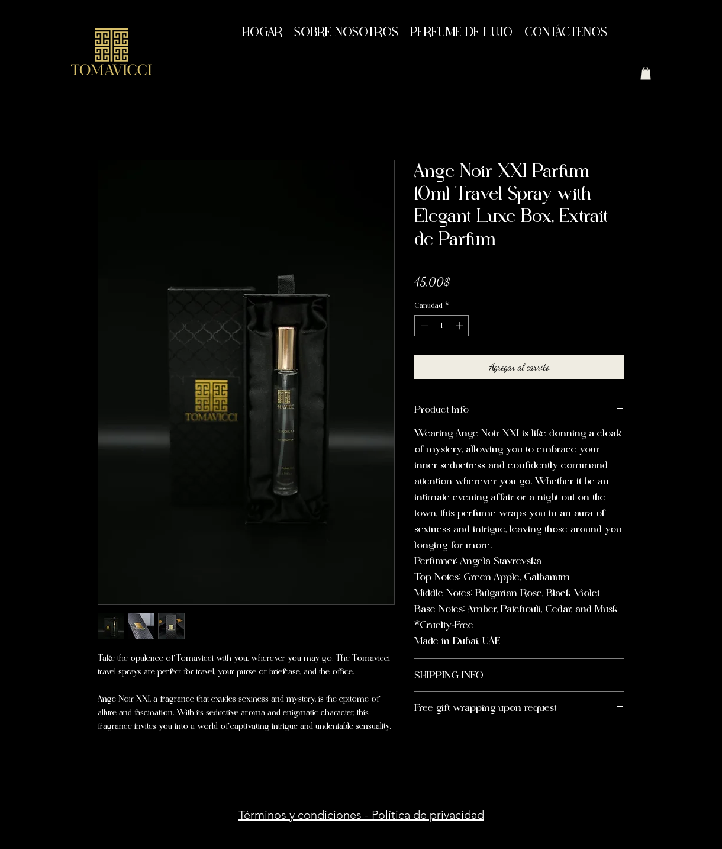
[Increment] (460, 326)
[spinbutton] (441, 326)
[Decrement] (423, 326)
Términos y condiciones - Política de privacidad (361, 815)
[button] (645, 73)
